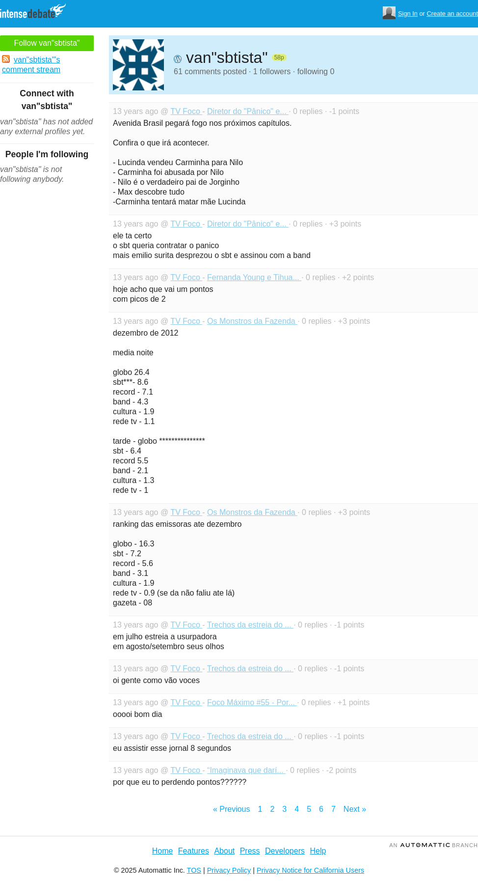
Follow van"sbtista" (47, 43)
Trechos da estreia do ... (250, 625)
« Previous (231, 809)
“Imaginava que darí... (246, 770)
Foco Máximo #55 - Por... (252, 702)
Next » (355, 809)
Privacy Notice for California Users (310, 870)
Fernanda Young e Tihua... (254, 277)
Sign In (408, 13)
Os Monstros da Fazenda (252, 321)
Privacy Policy (229, 870)
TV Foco (186, 111)
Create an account (452, 13)
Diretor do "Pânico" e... (248, 111)
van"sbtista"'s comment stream (31, 64)
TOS (194, 870)
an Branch (433, 845)
